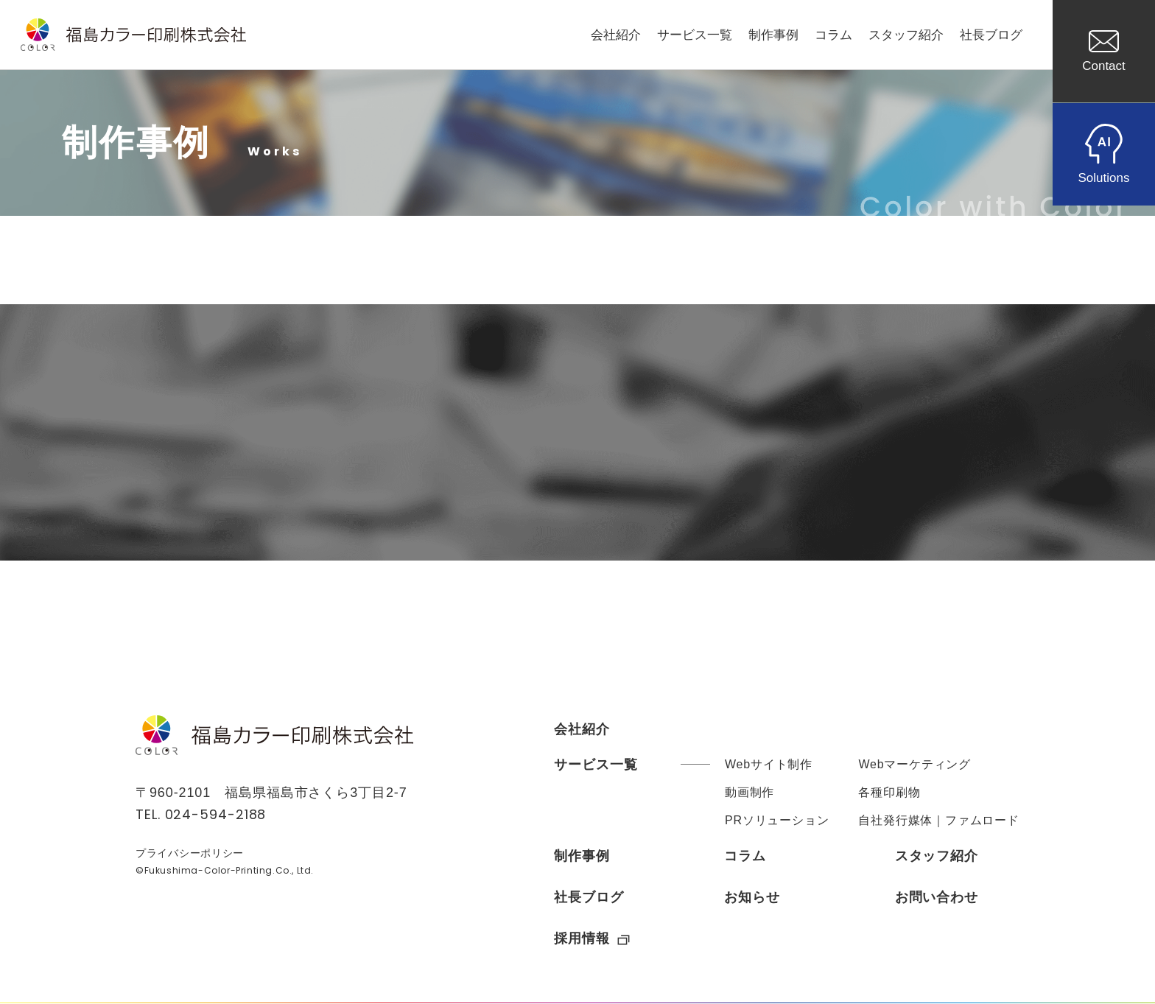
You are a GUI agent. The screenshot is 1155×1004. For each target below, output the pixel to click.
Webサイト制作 (768, 764)
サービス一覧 (694, 35)
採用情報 (592, 938)
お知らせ (752, 897)
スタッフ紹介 (906, 35)
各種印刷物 (889, 792)
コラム (833, 35)
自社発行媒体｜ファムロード (938, 820)
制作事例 (773, 35)
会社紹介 (616, 35)
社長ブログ (991, 35)
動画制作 (749, 792)
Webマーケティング (914, 764)
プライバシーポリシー (190, 853)
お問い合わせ (936, 897)
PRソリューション (777, 820)
